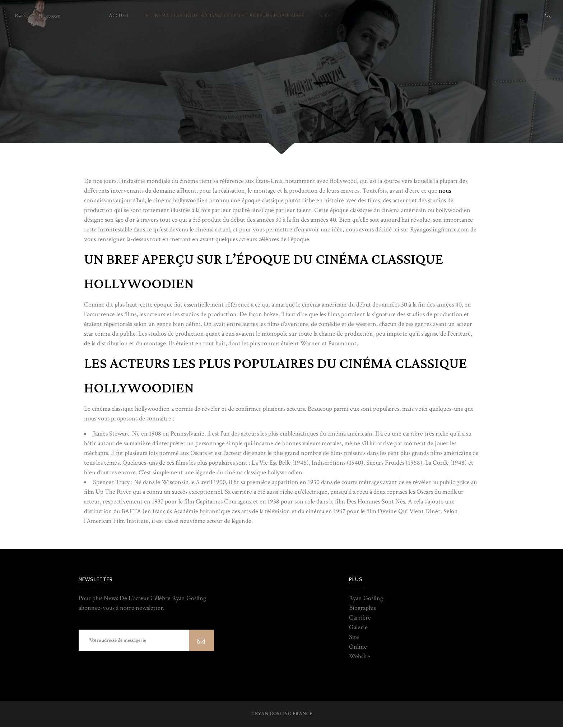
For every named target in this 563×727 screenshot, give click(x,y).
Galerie (358, 627)
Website (359, 656)
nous (444, 191)
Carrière (360, 617)
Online (358, 647)
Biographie (363, 608)
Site (354, 637)
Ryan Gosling (366, 598)
